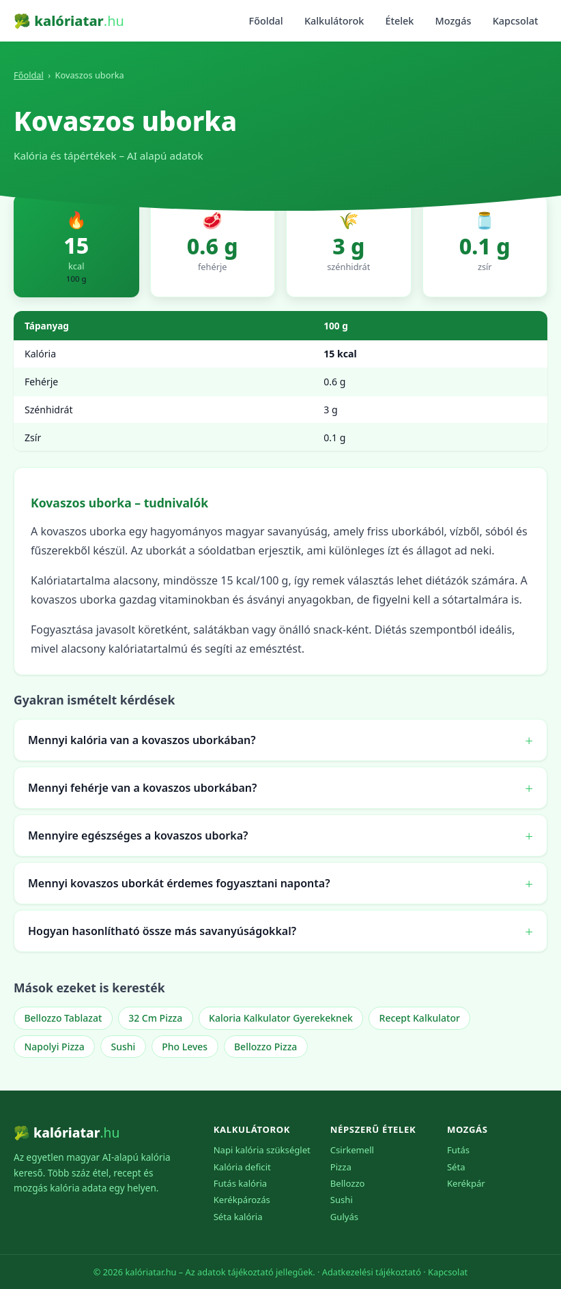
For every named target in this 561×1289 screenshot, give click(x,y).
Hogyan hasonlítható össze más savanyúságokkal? (162, 930)
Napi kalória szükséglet (262, 1150)
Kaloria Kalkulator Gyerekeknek (281, 1017)
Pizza (340, 1167)
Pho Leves (184, 1046)
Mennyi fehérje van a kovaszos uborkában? (142, 787)
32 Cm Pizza (155, 1017)
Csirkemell (352, 1150)
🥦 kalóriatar (69, 21)
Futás (458, 1150)
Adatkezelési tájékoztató (371, 1272)
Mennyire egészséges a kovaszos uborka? (138, 835)
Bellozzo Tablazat (63, 1017)
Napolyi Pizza (54, 1046)
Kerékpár (466, 1183)
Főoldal (266, 20)
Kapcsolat (515, 20)
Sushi (123, 1046)
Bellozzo (347, 1183)
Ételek (399, 20)
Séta (456, 1167)
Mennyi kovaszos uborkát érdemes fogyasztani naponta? (179, 883)
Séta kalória (238, 1217)
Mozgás (453, 20)
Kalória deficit (242, 1167)
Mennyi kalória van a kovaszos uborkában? (142, 739)
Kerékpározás (242, 1200)
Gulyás (344, 1217)
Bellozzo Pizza (265, 1046)
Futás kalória (241, 1183)
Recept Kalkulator (419, 1017)
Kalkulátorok (334, 20)
